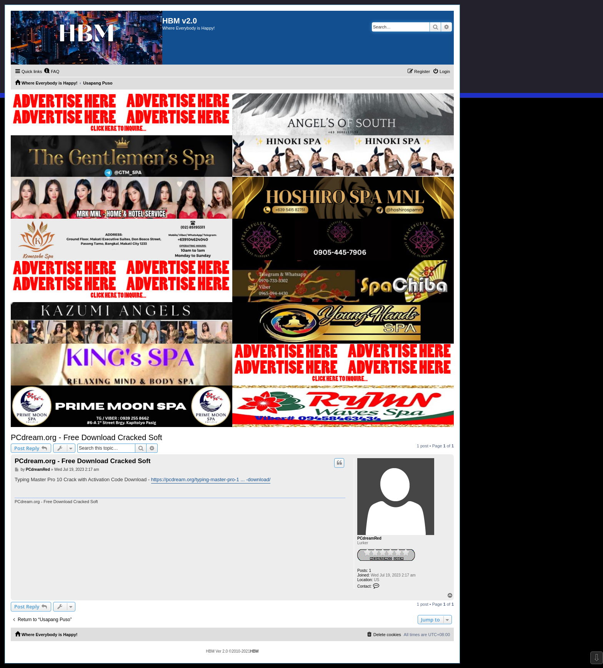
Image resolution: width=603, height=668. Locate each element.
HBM (254, 651)
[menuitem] (51, 71)
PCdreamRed (369, 538)
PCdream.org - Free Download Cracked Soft (86, 437)
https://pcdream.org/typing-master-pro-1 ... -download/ (211, 479)
